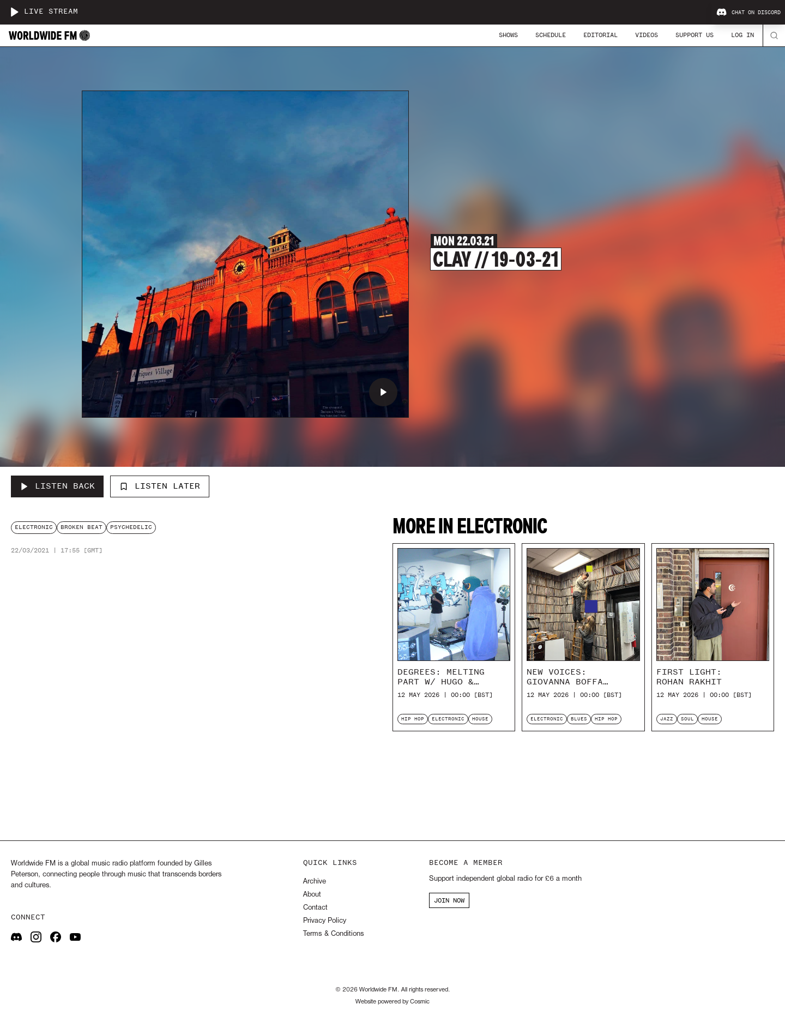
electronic (34, 527)
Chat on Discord (748, 12)
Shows (508, 35)
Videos (646, 35)
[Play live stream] (14, 12)
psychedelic (131, 527)
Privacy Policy (324, 921)
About (312, 895)
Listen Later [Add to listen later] (159, 486)
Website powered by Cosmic (392, 1002)
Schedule (550, 35)
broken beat (81, 527)
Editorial (600, 35)
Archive (314, 882)
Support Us (694, 35)
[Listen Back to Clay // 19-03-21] (57, 486)
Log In (742, 35)
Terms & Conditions (333, 934)
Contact (315, 908)
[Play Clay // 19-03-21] (383, 392)
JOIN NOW (449, 900)
